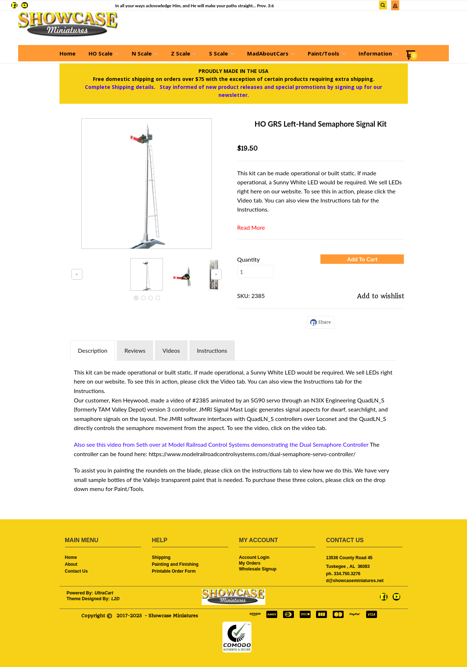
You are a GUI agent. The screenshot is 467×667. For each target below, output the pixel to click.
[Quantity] (255, 271)
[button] (362, 259)
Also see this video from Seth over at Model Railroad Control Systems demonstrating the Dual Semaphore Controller (221, 444)
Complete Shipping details (119, 86)
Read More (251, 227)
